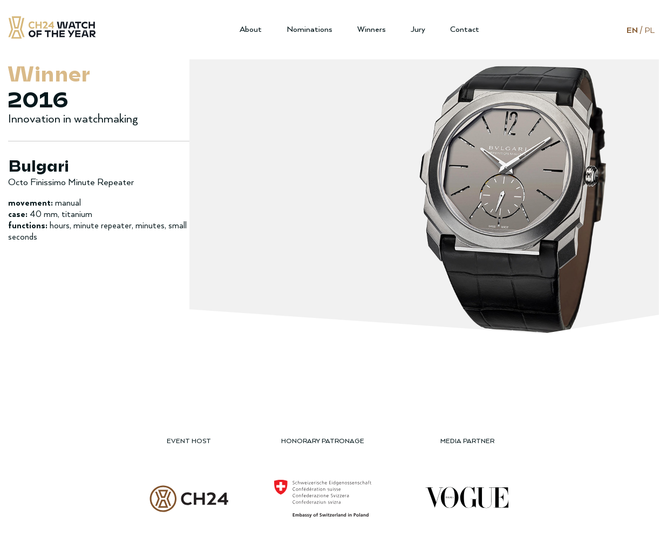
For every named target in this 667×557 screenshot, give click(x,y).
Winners (371, 29)
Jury (418, 29)
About (251, 29)
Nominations (309, 29)
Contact (464, 29)
